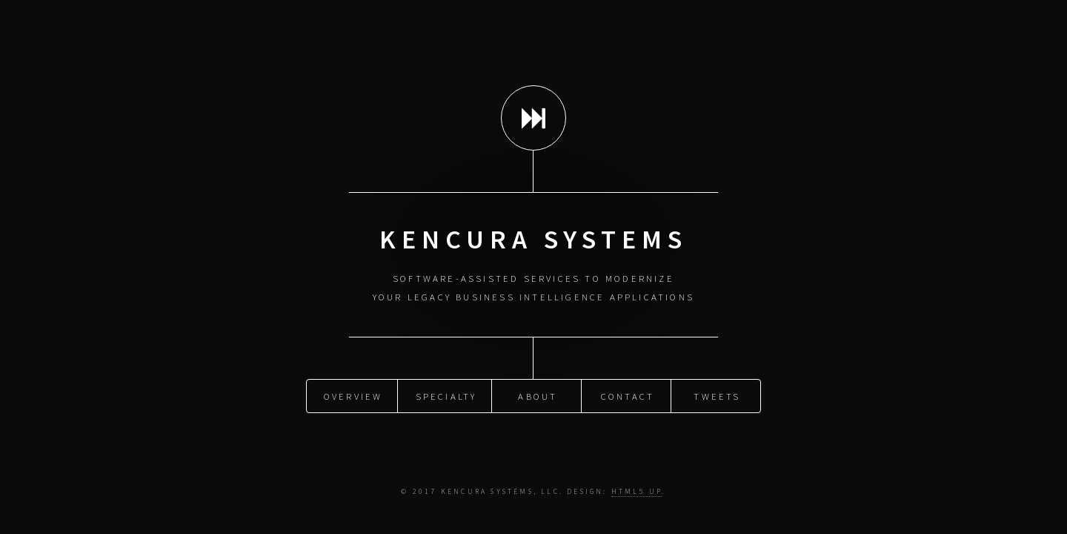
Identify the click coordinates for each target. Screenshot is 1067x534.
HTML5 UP (636, 491)
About (537, 395)
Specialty (446, 395)
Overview (353, 395)
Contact (627, 395)
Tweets (717, 395)
